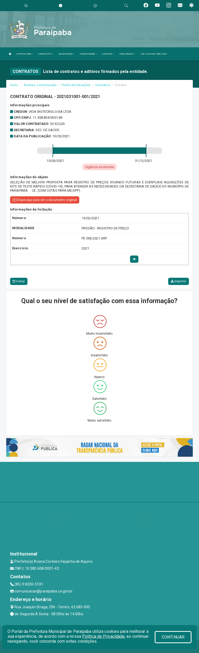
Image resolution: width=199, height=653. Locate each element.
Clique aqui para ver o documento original (45, 200)
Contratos (102, 85)
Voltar (19, 281)
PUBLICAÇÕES (127, 54)
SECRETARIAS (66, 54)
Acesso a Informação (40, 85)
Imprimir (178, 281)
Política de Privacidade (103, 636)
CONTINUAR (173, 637)
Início (14, 85)
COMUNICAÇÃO (88, 54)
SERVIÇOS (108, 54)
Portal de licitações (75, 85)
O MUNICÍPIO (45, 54)
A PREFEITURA (25, 54)
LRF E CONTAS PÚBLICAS (154, 54)
